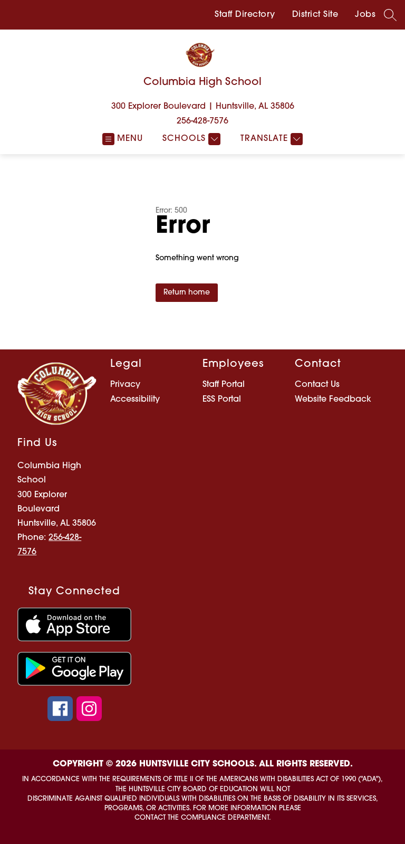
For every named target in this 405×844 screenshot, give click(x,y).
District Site (315, 15)
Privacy (125, 385)
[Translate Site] (270, 139)
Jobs (365, 15)
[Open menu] (122, 139)
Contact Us (317, 385)
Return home (186, 293)
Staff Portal (223, 385)
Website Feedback (333, 399)
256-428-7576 (202, 121)
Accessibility (135, 399)
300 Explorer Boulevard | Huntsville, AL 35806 (202, 106)
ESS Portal (221, 399)
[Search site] (390, 14)
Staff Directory (245, 15)
